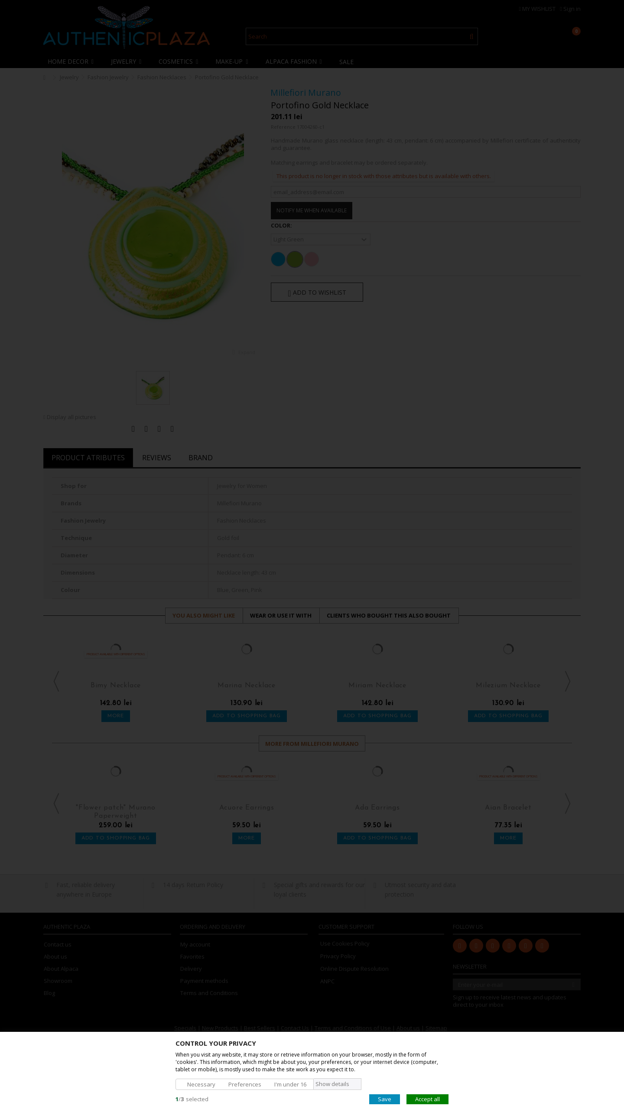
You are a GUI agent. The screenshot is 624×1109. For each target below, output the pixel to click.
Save (384, 1098)
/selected (192, 1098)
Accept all (427, 1098)
